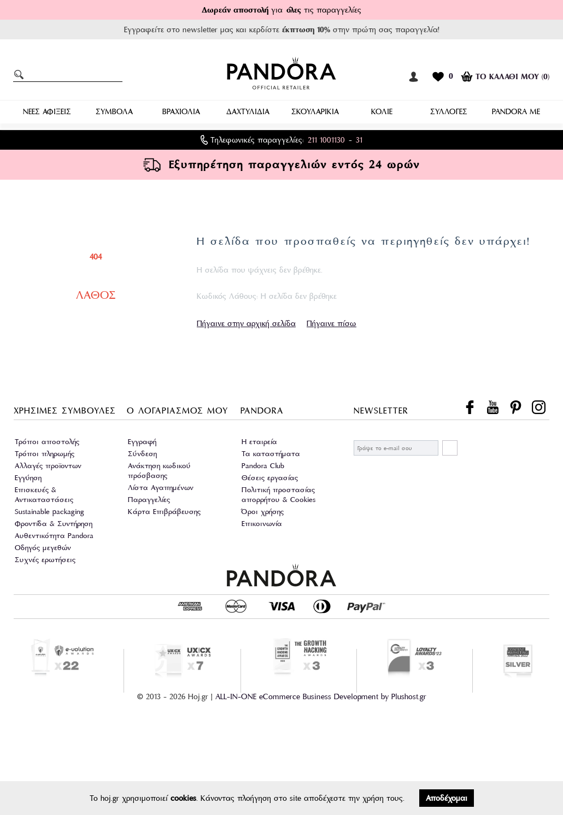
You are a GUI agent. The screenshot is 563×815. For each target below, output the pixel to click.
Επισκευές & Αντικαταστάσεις (44, 494)
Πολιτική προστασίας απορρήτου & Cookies (278, 494)
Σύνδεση (142, 453)
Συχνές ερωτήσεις (45, 559)
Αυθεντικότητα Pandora (54, 535)
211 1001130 (326, 140)
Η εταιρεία (259, 441)
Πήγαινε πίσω (331, 323)
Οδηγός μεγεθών (43, 547)
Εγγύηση (28, 477)
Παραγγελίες (149, 499)
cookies (183, 798)
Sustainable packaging (49, 511)
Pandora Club (263, 465)
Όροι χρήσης (263, 511)
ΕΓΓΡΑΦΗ (450, 448)
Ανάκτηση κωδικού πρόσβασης (159, 470)
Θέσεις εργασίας (270, 477)
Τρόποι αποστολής (47, 441)
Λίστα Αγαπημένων (160, 487)
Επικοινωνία (262, 523)
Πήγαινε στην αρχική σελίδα (246, 323)
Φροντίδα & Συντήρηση (53, 523)
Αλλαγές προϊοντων (48, 465)
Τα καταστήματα (271, 453)
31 (359, 140)
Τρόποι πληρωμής (44, 453)
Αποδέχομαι (446, 798)
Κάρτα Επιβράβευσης (164, 511)
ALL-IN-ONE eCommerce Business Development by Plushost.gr (320, 696)
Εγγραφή (142, 441)
